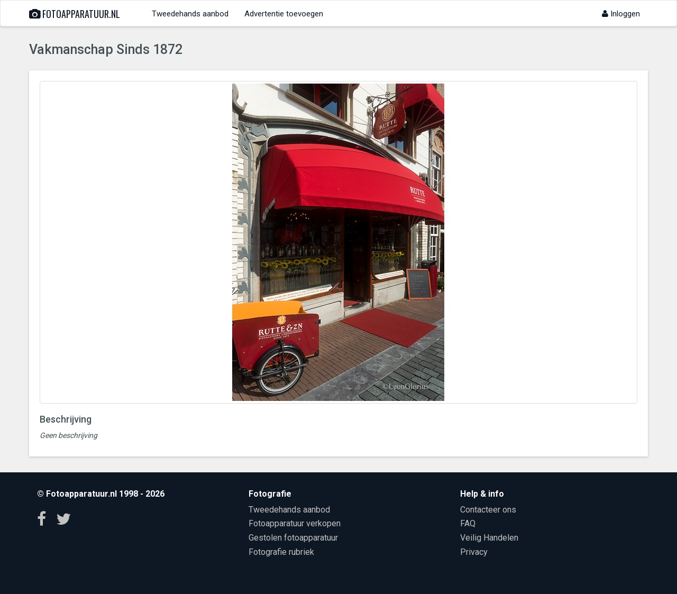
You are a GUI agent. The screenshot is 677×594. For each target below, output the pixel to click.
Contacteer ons (488, 510)
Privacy (474, 552)
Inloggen (621, 14)
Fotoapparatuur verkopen (295, 523)
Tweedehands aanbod (190, 14)
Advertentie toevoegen (283, 14)
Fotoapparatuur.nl (74, 14)
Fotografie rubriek (281, 552)
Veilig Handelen (489, 538)
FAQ (467, 523)
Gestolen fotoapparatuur (293, 538)
